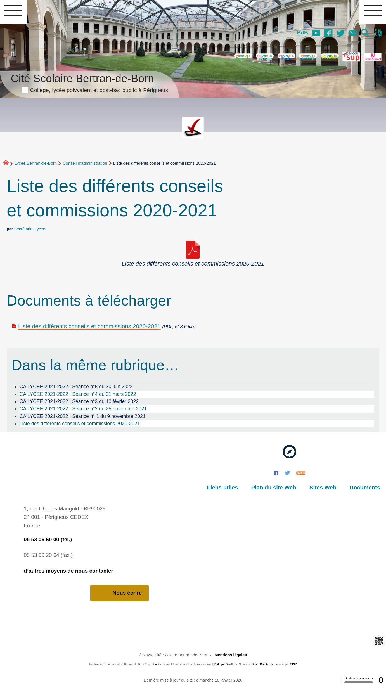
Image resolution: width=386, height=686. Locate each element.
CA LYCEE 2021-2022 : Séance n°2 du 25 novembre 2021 (83, 408)
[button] (365, 34)
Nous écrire (119, 593)
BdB (301, 33)
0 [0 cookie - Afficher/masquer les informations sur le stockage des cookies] (380, 680)
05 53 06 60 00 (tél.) (48, 539)
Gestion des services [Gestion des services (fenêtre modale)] (358, 679)
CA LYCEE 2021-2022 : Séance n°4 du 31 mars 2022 (78, 394)
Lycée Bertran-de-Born (36, 163)
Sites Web (323, 487)
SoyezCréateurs (262, 664)
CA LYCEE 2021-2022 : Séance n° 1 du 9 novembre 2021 (83, 416)
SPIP (293, 664)
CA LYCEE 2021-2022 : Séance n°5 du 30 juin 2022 (76, 386)
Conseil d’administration (85, 163)
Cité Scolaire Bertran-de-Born (89, 82)
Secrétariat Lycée (29, 229)
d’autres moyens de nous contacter (68, 571)
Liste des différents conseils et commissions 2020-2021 (89, 326)
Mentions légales (230, 655)
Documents (365, 487)
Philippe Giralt (223, 664)
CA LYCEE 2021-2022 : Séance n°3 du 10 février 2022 (79, 401)
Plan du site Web (274, 487)
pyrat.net (153, 664)
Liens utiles (224, 487)
